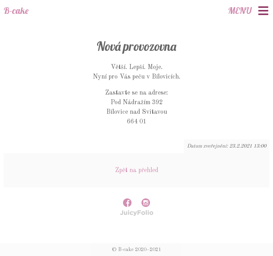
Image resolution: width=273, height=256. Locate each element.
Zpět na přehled (136, 170)
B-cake (16, 10)
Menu (240, 10)
